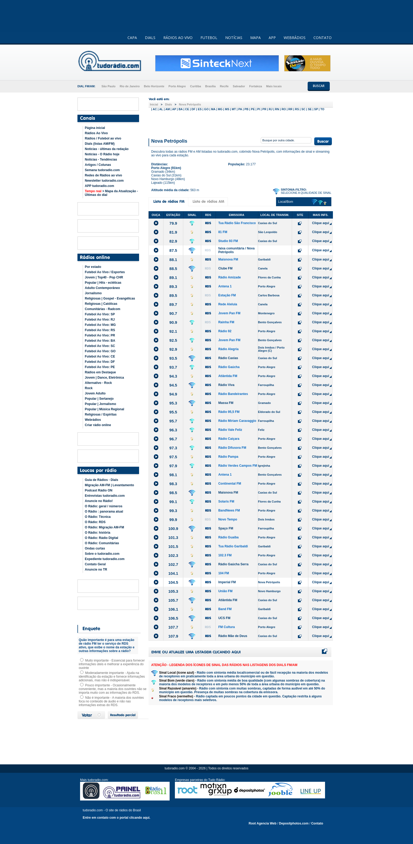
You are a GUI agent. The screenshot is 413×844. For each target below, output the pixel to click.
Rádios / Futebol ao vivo (103, 138)
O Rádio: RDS (95, 522)
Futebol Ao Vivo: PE (100, 367)
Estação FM (227, 295)
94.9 (173, 394)
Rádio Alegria (228, 349)
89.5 (173, 295)
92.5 (173, 340)
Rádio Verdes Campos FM (237, 465)
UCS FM (224, 618)
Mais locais (274, 86)
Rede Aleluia (227, 304)
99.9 (173, 519)
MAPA (255, 37)
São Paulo (108, 86)
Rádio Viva (226, 385)
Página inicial (95, 128)
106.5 (173, 618)
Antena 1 (225, 286)
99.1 (173, 501)
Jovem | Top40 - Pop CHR (104, 277)
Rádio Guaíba (228, 537)
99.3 (173, 510)
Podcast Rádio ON (98, 490)
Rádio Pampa (228, 457)
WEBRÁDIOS (295, 37)
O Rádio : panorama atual (104, 511)
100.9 (173, 528)
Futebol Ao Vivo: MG (100, 325)
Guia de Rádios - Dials (101, 480)
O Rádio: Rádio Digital (101, 538)
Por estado (93, 267)
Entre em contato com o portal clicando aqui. (116, 817)
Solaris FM (226, 501)
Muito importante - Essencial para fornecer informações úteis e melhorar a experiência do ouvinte (112, 664)
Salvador (239, 86)
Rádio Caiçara (228, 439)
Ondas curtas (95, 548)
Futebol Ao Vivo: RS (100, 330)
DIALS (150, 37)
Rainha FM (226, 322)
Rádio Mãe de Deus (232, 636)
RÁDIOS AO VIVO (178, 37)
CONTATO (322, 37)
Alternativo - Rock (98, 383)
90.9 (173, 322)
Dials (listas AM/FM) (100, 144)
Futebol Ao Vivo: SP (100, 314)
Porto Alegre (177, 86)
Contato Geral (95, 564)
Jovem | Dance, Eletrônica (104, 377)
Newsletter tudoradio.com (104, 180)
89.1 (173, 277)
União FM (225, 591)
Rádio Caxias (228, 358)
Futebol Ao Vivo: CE (100, 356)
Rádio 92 (225, 331)
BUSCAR (318, 86)
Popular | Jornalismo (100, 404)
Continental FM (229, 483)
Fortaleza (255, 86)
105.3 (173, 591)
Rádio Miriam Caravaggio (237, 421)
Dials (168, 104)
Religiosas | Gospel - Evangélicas (110, 298)
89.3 (173, 286)
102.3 (173, 555)
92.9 (173, 349)
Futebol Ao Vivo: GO (100, 351)
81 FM (222, 232)
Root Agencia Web (262, 823)
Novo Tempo (227, 519)
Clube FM (225, 268)
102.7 (173, 564)
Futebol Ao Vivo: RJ (100, 319)
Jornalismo (93, 293)
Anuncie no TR (96, 569)
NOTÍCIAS (233, 37)
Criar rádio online (98, 425)
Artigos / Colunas (98, 165)
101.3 (173, 537)
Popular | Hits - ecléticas (103, 282)
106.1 (173, 609)
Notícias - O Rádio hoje (102, 154)
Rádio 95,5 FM (229, 412)
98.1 (173, 474)
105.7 (173, 600)
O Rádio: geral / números (103, 506)
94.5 (173, 385)
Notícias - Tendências (101, 159)
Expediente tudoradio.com (105, 559)
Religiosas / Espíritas (101, 414)
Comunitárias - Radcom (102, 309)
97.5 (173, 457)
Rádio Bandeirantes (233, 394)
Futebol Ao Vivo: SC (100, 346)
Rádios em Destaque (100, 372)
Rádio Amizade (229, 277)
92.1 (173, 331)
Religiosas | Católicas (101, 304)
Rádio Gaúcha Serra (233, 564)
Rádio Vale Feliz (230, 430)
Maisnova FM (228, 259)
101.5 (173, 546)
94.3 (173, 376)
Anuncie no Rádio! (99, 501)
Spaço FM (225, 528)
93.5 (173, 358)
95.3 (173, 403)
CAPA (132, 37)
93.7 (173, 367)
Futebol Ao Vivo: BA (100, 341)
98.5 (173, 492)
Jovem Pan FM (229, 313)
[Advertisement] (240, 123)
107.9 (173, 636)
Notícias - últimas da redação (107, 149)
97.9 (173, 466)
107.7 (173, 627)
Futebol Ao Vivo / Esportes (105, 272)
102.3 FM (225, 555)
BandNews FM (229, 510)
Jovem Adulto (95, 393)
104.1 (173, 573)
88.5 (173, 268)
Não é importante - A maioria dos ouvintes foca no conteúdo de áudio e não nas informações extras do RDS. (111, 701)
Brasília (210, 86)
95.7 (173, 421)
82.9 (173, 241)
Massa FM (225, 403)
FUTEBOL (208, 37)
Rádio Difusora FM (232, 448)
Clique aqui (320, 223)
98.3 (173, 483)
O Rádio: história (97, 532)
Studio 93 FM (228, 241)
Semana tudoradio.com (102, 170)
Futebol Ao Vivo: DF (100, 362)
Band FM (225, 609)
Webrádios (93, 420)
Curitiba (195, 86)
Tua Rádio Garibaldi (233, 546)
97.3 (173, 448)
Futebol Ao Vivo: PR (100, 335)
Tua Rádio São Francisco (237, 223)
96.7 (173, 439)
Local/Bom (285, 202)
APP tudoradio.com (99, 186)
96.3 (173, 430)
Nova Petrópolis (190, 104)
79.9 (173, 223)
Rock (88, 388)
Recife (224, 86)
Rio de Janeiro (130, 86)
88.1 (173, 259)
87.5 (173, 250)
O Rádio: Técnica (98, 517)
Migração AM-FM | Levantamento (109, 485)
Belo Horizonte (154, 86)
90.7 (173, 313)
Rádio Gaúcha (229, 367)
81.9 (173, 232)
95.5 (173, 412)
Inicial (154, 104)
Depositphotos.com (293, 823)
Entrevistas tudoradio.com (105, 496)
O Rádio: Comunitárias (102, 543)
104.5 (173, 582)
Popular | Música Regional (104, 409)
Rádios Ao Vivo (96, 133)
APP (272, 37)
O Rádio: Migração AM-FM (104, 527)
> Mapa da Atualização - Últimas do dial (111, 193)
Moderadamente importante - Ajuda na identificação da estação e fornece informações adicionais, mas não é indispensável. (112, 676)
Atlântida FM (227, 376)
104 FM (223, 573)
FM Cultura (226, 627)
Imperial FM (227, 582)
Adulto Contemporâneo (102, 288)
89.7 (173, 304)
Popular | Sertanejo (99, 399)
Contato (317, 823)
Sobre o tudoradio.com (102, 554)
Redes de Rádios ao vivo (103, 175)
